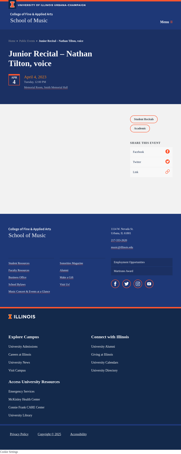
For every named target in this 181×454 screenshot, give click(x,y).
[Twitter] (126, 284)
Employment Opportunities (129, 262)
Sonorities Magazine (71, 263)
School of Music (29, 20)
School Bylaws (16, 284)
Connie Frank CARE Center (26, 407)
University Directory (104, 370)
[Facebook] (115, 284)
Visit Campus (17, 370)
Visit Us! (65, 284)
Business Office (17, 277)
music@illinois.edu (122, 247)
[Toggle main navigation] (166, 22)
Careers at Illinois (19, 354)
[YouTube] (149, 284)
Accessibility (78, 434)
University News (19, 362)
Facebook (151, 152)
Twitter (151, 162)
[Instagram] (138, 284)
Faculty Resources (18, 270)
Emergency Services (21, 391)
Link (151, 172)
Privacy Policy (19, 434)
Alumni (64, 270)
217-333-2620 (119, 240)
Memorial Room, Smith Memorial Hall (46, 87)
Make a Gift (66, 277)
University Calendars (104, 362)
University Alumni (103, 346)
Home (11, 40)
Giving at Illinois (102, 354)
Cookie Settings (9, 451)
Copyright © (49, 434)
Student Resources (19, 263)
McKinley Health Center (24, 399)
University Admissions (23, 346)
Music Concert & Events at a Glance (29, 291)
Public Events (27, 40)
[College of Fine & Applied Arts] (45, 14)
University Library (20, 415)
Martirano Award (123, 271)
